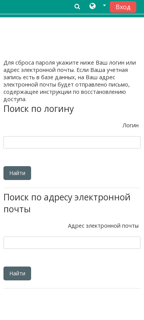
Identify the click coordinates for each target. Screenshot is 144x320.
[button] (97, 6)
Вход (123, 7)
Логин (130, 125)
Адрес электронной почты (103, 225)
